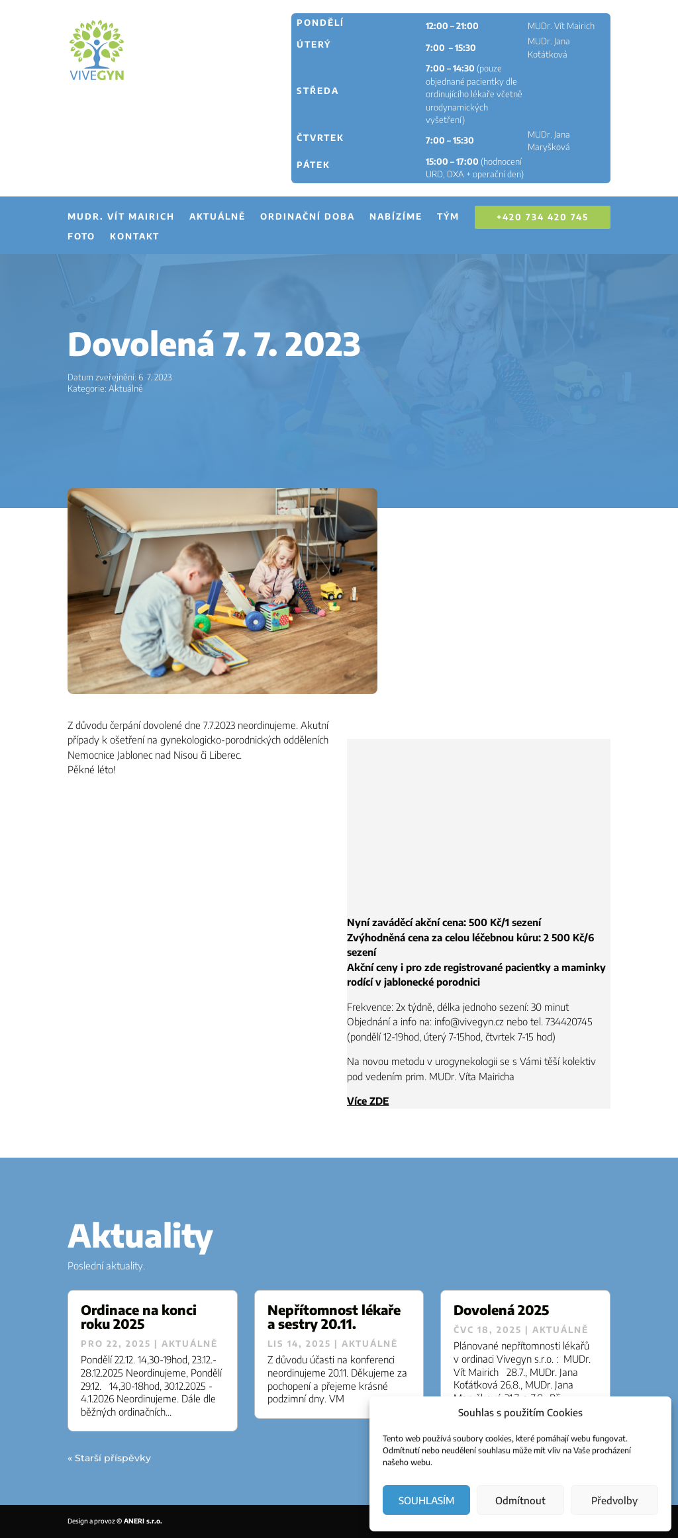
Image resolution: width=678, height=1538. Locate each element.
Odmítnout (520, 1500)
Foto (81, 236)
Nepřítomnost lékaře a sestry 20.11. (334, 1316)
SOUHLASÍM (426, 1500)
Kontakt (135, 236)
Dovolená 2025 (501, 1309)
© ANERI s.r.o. (139, 1521)
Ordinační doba (307, 217)
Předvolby (614, 1500)
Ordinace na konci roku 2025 (139, 1316)
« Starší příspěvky (109, 1458)
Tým (448, 217)
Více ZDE (368, 1101)
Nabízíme (395, 217)
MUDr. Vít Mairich (121, 217)
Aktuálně (217, 217)
